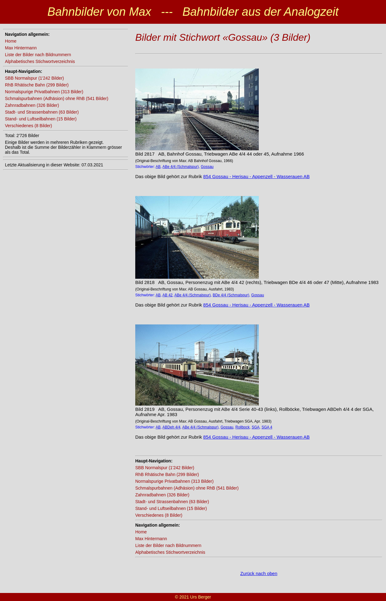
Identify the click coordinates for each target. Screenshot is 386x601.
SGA (255, 427)
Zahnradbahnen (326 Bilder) (32, 105)
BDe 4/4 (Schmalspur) (231, 295)
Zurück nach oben (258, 573)
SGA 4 (267, 427)
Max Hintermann (21, 47)
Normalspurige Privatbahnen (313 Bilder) (44, 91)
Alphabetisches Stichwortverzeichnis (40, 61)
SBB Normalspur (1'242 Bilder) (34, 78)
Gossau (207, 167)
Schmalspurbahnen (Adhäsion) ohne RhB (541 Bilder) (56, 98)
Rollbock (242, 427)
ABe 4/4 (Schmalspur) (180, 167)
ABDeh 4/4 (171, 427)
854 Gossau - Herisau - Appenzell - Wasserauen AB (256, 176)
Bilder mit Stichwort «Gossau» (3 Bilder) (222, 37)
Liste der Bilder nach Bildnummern (38, 54)
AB (158, 167)
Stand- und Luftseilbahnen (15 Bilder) (41, 118)
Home (10, 41)
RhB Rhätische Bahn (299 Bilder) (37, 84)
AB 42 (167, 295)
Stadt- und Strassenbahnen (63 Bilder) (42, 112)
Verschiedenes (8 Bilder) (28, 125)
